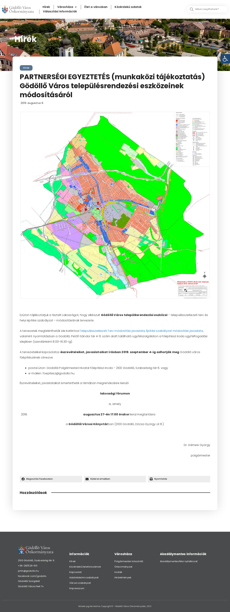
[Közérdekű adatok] (128, 7)
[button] (51, 479)
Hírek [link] (26, 68)
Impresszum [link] (76, 588)
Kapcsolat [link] (75, 572)
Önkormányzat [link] (123, 566)
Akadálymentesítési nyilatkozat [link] (178, 561)
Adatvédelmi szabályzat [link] (83, 577)
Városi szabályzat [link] (80, 583)
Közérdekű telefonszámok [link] (85, 566)
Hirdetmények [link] (122, 577)
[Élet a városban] (96, 7)
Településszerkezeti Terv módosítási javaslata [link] (112, 331)
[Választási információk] (60, 11)
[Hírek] (46, 7)
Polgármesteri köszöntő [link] (128, 561)
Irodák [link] (118, 572)
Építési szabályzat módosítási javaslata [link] (174, 331)
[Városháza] (67, 7)
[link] (225, 58)
